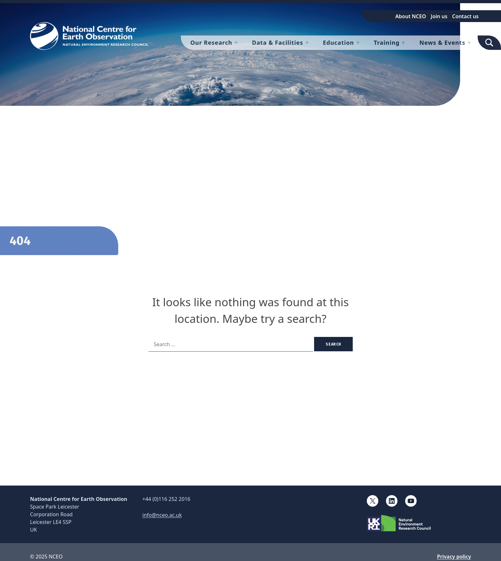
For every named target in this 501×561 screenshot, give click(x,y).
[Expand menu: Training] (403, 42)
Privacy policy (454, 556)
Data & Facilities (277, 42)
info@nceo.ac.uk (162, 514)
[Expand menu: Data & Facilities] (307, 42)
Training (387, 42)
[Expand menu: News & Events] (469, 42)
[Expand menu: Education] (357, 42)
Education (338, 42)
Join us (439, 16)
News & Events (442, 42)
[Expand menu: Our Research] (236, 42)
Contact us (465, 16)
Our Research (211, 42)
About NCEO (410, 16)
